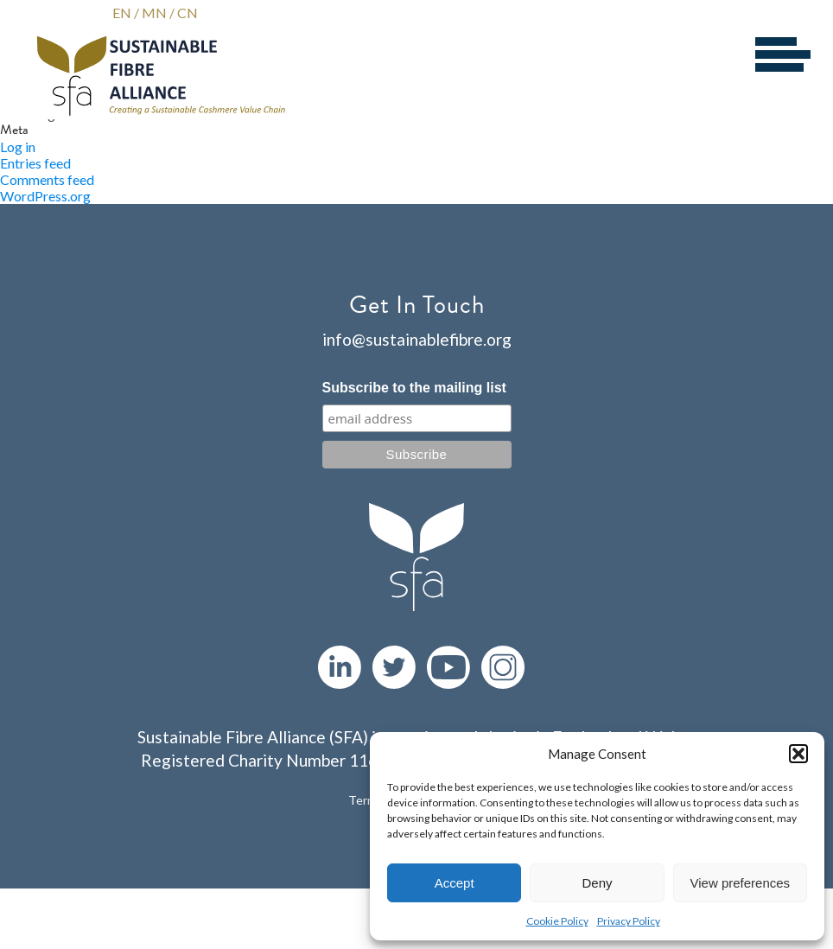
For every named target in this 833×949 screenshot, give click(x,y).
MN (154, 12)
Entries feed (35, 163)
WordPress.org (45, 196)
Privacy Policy (628, 920)
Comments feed (47, 179)
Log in (17, 146)
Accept (454, 883)
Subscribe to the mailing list (414, 387)
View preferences (740, 883)
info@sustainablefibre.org (417, 339)
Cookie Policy (557, 920)
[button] (798, 753)
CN (187, 12)
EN (121, 12)
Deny (597, 883)
